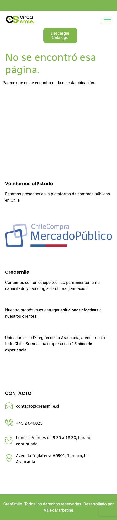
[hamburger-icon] (107, 19)
